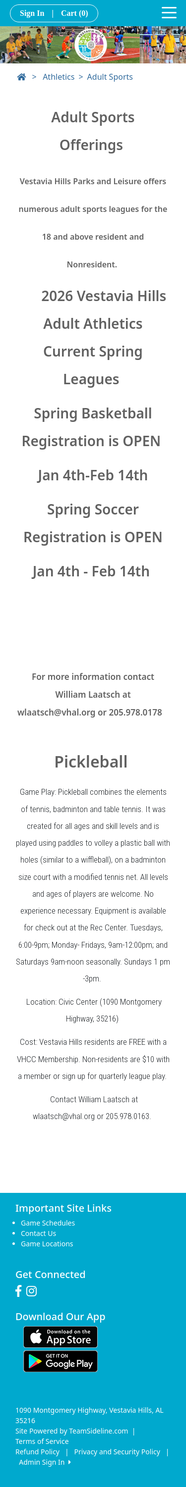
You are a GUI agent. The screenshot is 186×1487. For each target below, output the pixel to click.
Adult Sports (110, 76)
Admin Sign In (44, 1462)
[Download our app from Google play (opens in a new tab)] (60, 1360)
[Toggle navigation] (169, 12)
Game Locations (47, 1243)
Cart (74, 13)
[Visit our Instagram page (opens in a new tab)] (34, 1291)
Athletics (58, 76)
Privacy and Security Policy (117, 1451)
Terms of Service (42, 1441)
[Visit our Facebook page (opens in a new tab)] (20, 1291)
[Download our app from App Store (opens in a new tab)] (60, 1335)
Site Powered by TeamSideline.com (71, 1431)
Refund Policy (37, 1451)
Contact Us (38, 1233)
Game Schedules (48, 1223)
